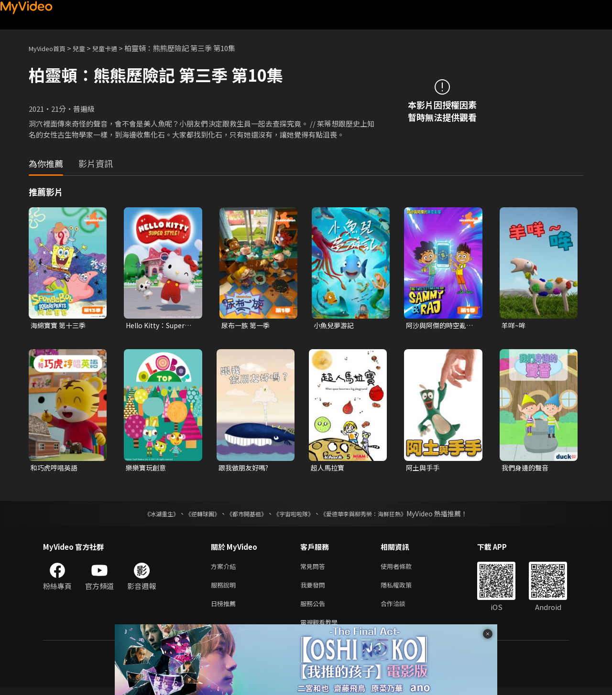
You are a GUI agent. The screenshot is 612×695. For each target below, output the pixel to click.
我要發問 (314, 589)
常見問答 (314, 569)
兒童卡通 (115, 48)
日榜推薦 (225, 609)
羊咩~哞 (514, 326)
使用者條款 (404, 569)
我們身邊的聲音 (527, 469)
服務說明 (225, 589)
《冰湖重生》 (145, 515)
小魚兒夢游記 (335, 326)
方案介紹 (225, 569)
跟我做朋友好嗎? (246, 469)
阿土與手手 (424, 469)
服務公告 (314, 609)
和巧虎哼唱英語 (56, 469)
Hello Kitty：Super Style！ (159, 326)
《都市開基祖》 (242, 515)
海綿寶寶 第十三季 (60, 326)
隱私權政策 (404, 589)
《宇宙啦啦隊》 (295, 515)
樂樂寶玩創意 (147, 469)
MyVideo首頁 (50, 48)
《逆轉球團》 (192, 515)
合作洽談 (400, 609)
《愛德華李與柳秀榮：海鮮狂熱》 (376, 515)
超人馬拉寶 (329, 469)
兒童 (86, 48)
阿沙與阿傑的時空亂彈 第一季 (438, 326)
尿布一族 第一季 (247, 326)
